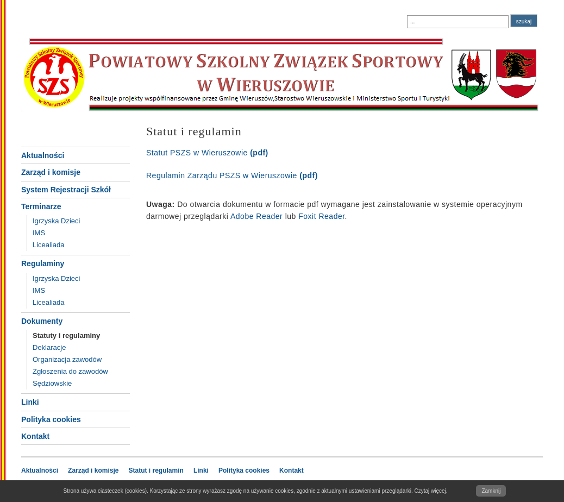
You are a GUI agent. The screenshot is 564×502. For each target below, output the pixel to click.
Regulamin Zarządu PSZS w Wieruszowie (232, 175)
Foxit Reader (321, 216)
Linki (30, 402)
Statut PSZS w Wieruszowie (207, 152)
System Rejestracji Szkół (66, 189)
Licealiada (49, 245)
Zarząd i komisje (50, 172)
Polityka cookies (51, 419)
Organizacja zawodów (67, 359)
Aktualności (42, 155)
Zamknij (490, 491)
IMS (39, 233)
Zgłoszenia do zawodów (70, 371)
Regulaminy (42, 263)
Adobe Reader (256, 216)
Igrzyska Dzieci (56, 221)
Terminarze (41, 206)
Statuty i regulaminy (66, 335)
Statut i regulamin (156, 470)
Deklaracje (49, 347)
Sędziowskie (52, 383)
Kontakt (35, 436)
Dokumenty (41, 321)
